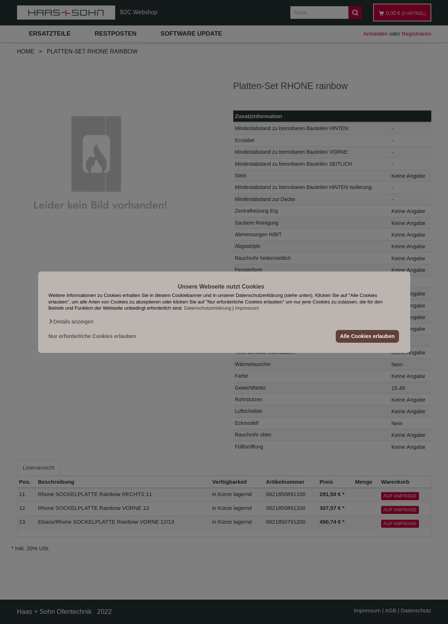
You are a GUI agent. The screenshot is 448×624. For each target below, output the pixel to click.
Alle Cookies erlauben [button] (367, 336)
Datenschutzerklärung (207, 308)
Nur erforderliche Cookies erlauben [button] (92, 336)
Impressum (247, 308)
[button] (70, 321)
